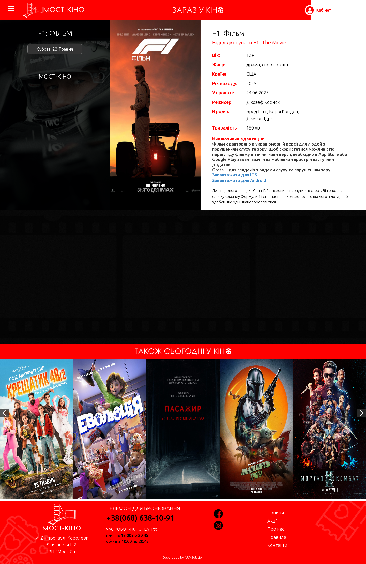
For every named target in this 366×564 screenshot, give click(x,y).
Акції (272, 520)
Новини (275, 512)
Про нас (275, 528)
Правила (276, 537)
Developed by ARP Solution (183, 557)
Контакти (277, 545)
